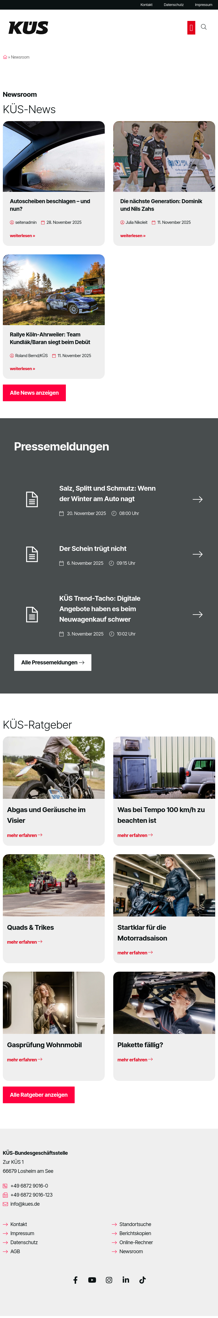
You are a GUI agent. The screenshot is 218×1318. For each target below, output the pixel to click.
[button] (191, 28)
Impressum (203, 5)
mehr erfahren (24, 837)
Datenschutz (174, 5)
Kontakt (146, 5)
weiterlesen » (22, 235)
